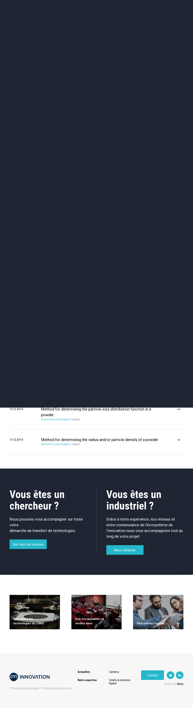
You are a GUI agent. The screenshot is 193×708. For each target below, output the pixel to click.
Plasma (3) (28, 344)
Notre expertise (87, 680)
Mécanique (132, 133)
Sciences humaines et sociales (132, 117)
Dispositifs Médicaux (28, 291)
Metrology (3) (151, 331)
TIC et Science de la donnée (96, 117)
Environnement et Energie (25, 117)
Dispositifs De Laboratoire (151, 276)
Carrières (115, 672)
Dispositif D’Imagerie (110, 276)
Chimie (25, 133)
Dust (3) (110, 331)
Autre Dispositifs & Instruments (28, 305)
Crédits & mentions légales (120, 681)
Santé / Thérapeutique (167, 133)
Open (114, 13)
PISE (128, 13)
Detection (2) (69, 344)
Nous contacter (125, 558)
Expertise (37, 13)
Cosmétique (61, 117)
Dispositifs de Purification (69, 291)
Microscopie (151, 291)
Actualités (17, 13)
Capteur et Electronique (96, 133)
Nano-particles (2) (28, 331)
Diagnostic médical (25, 149)
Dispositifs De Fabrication (69, 276)
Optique (96, 149)
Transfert (57, 13)
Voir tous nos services (28, 552)
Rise (100, 13)
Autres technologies (167, 149)
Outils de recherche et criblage (132, 149)
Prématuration (80, 13)
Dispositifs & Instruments (61, 133)
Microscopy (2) (110, 344)
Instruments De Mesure (110, 291)
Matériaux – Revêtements (61, 149)
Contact (28, 21)
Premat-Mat (146, 13)
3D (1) (151, 344)
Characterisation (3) (69, 331)
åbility (180, 684)
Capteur (28, 276)
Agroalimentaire (167, 117)
